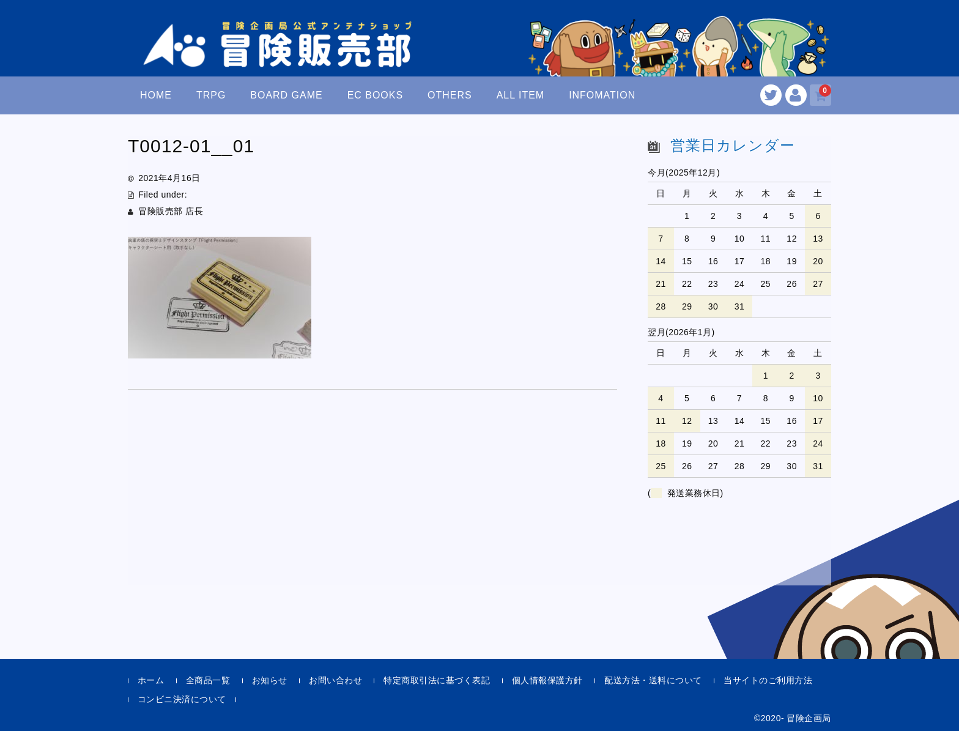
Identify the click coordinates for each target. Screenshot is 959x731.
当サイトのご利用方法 (768, 680)
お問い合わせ (335, 680)
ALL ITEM (520, 95)
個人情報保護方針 (547, 680)
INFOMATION (602, 95)
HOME (156, 95)
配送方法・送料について (653, 680)
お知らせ (269, 680)
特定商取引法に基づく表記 (436, 680)
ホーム (151, 680)
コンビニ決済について (182, 699)
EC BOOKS (375, 95)
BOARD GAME (286, 95)
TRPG (211, 95)
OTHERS (450, 95)
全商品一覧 (208, 680)
